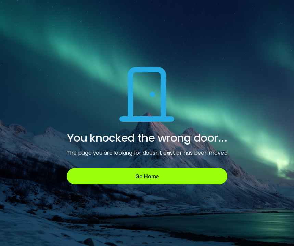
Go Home (147, 176)
